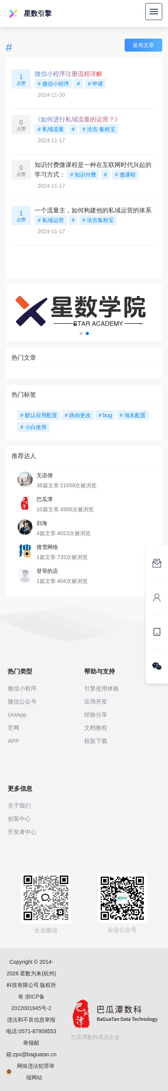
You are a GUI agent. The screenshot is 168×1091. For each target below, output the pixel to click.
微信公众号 (22, 701)
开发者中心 (22, 831)
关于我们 (19, 805)
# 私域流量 (51, 129)
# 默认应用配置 (38, 415)
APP (13, 740)
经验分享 (95, 714)
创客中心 (19, 818)
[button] (81, 333)
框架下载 (95, 740)
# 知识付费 (83, 175)
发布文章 (143, 45)
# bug (105, 415)
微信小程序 (22, 688)
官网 (13, 727)
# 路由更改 (78, 415)
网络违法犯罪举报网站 (30, 1072)
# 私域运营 (51, 220)
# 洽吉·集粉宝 (98, 129)
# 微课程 (125, 175)
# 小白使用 (33, 427)
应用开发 (95, 701)
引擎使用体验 (101, 688)
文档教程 (95, 727)
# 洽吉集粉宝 (98, 220)
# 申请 (95, 84)
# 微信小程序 (53, 84)
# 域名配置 (133, 415)
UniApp (17, 714)
